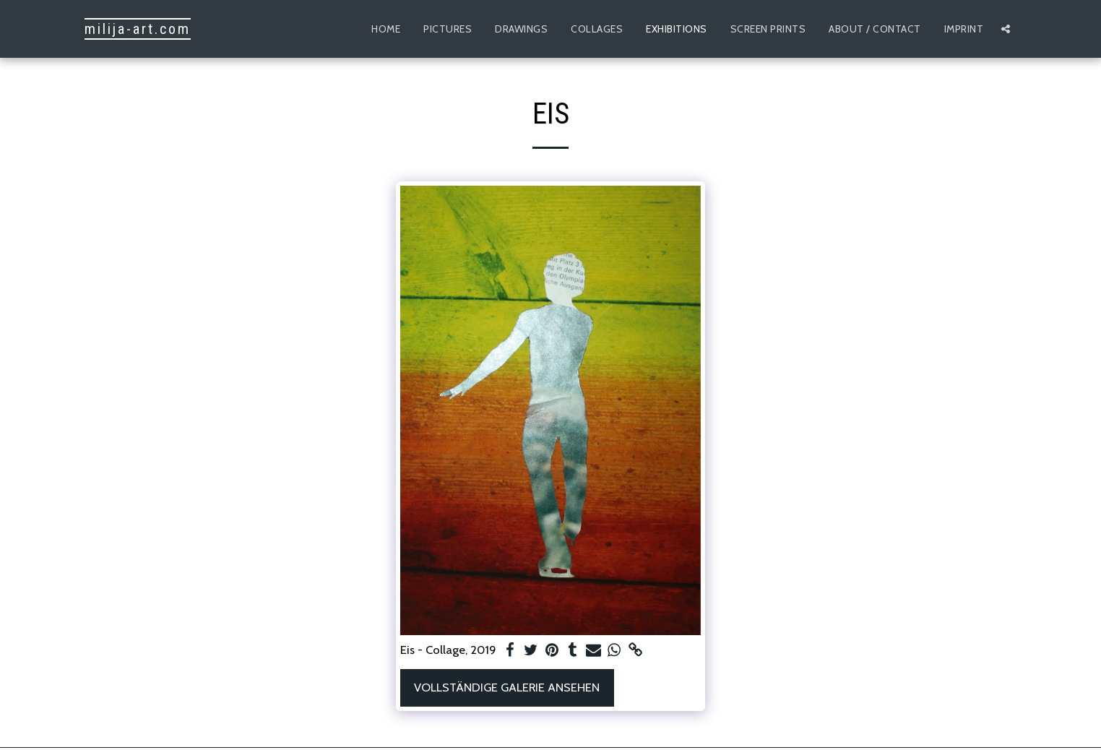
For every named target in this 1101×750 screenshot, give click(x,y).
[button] (1006, 29)
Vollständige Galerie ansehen (507, 687)
